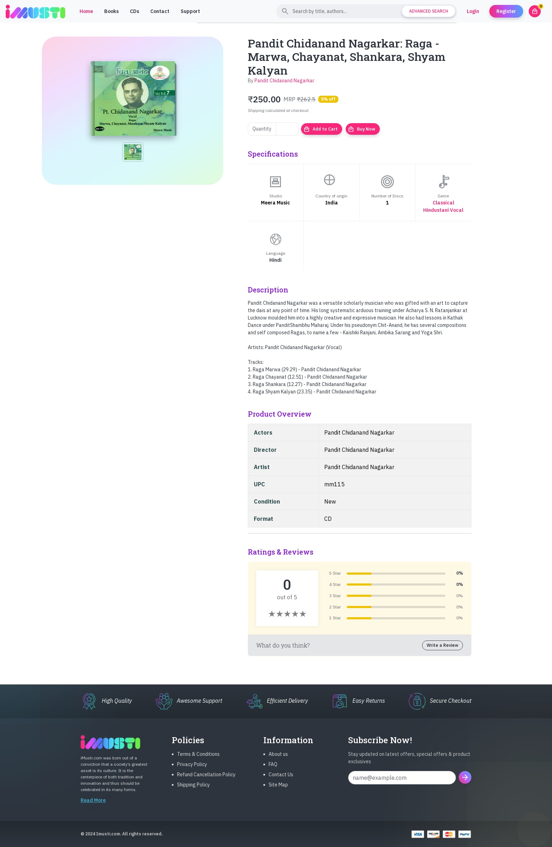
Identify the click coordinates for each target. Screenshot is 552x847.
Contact (159, 11)
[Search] (366, 11)
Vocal (456, 210)
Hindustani (436, 210)
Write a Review (442, 645)
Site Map (278, 790)
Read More (93, 806)
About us (278, 760)
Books (111, 11)
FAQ (273, 770)
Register (506, 11)
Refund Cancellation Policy (206, 780)
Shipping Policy (193, 790)
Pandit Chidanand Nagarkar (284, 80)
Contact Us (281, 780)
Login (473, 11)
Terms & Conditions (198, 760)
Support (190, 11)
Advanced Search (428, 11)
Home (86, 11)
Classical (443, 203)
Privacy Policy (192, 770)
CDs (134, 11)
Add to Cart (320, 129)
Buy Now (361, 129)
